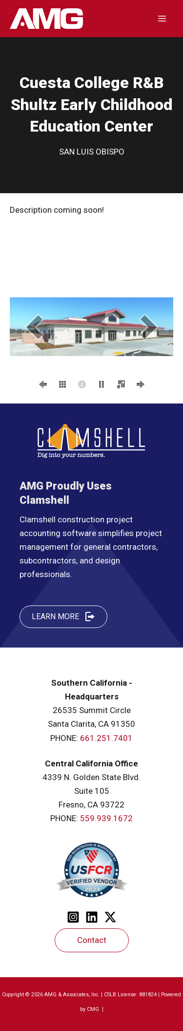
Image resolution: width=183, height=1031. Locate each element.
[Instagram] (73, 917)
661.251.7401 (106, 738)
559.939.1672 (106, 818)
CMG (94, 1009)
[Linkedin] (91, 917)
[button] (34, 327)
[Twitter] (110, 917)
